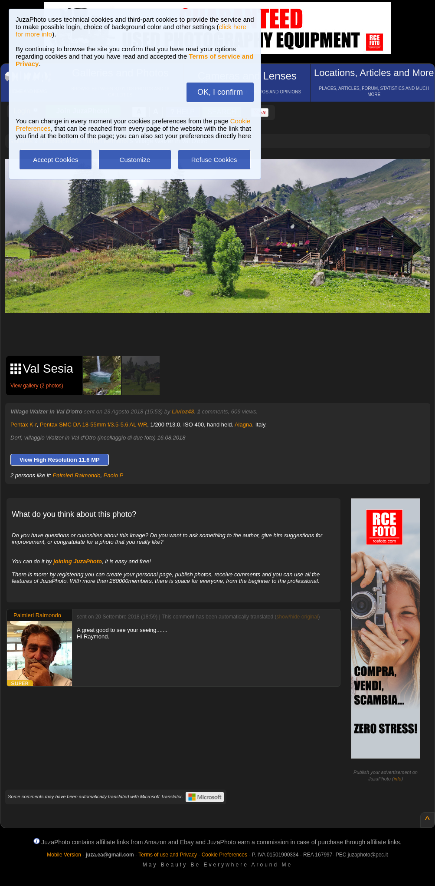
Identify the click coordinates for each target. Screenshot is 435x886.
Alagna (243, 424)
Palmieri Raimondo (77, 475)
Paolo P (114, 475)
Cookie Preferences (224, 855)
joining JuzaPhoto (77, 561)
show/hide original (297, 617)
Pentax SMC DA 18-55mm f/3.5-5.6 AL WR (93, 424)
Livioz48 (183, 411)
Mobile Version (64, 855)
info (398, 778)
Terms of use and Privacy (167, 855)
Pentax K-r (23, 424)
